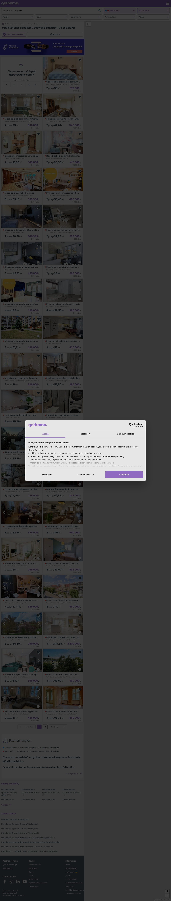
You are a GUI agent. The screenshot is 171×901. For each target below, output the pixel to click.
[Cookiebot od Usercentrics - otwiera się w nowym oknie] (131, 425)
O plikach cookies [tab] (125, 434)
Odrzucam (47, 474)
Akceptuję (124, 474)
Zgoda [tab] (45, 434)
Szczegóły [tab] (85, 434)
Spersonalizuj (85, 474)
